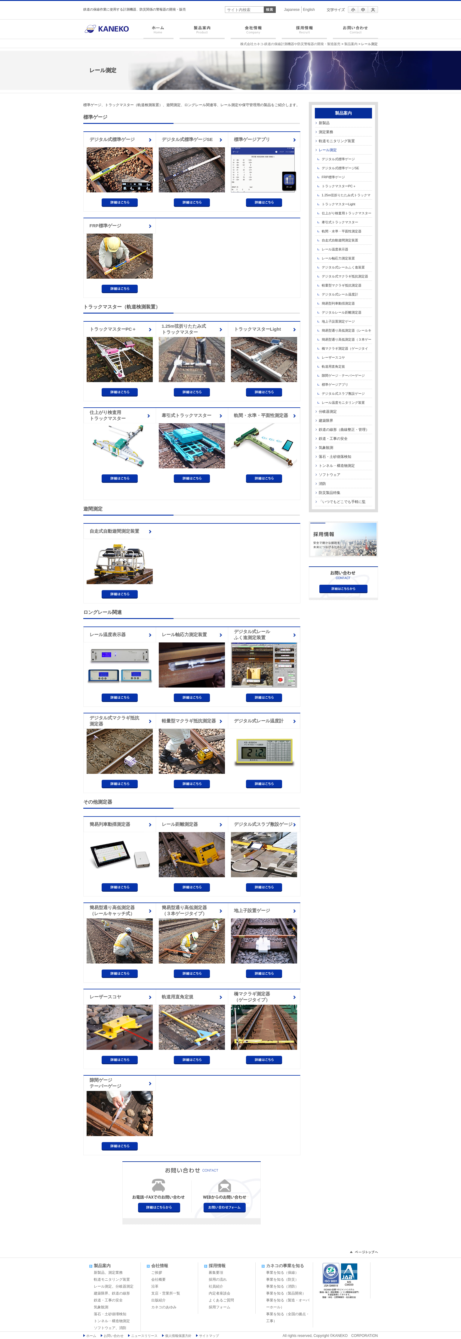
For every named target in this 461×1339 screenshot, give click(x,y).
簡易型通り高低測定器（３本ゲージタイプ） (184, 910)
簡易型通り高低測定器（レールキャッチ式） (112, 910)
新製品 (324, 123)
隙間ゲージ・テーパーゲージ (343, 375)
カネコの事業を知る (285, 1265)
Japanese (292, 10)
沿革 (154, 1286)
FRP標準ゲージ (105, 225)
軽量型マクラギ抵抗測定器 (189, 720)
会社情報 (253, 32)
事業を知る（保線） (282, 1272)
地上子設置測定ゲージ (338, 321)
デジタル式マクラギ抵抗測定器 (114, 720)
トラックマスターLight (257, 329)
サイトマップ (209, 1335)
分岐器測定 (328, 411)
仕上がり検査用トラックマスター (108, 415)
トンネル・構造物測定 (337, 466)
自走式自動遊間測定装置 (114, 531)
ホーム (160, 32)
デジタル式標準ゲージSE (187, 139)
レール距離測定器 (180, 824)
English (309, 10)
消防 (322, 484)
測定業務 (326, 132)
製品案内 (202, 32)
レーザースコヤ (105, 996)
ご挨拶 (156, 1272)
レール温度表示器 (108, 634)
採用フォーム (219, 1307)
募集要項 (216, 1272)
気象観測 (326, 448)
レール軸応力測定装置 (184, 634)
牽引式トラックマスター (186, 415)
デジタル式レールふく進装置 (343, 267)
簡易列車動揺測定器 (110, 824)
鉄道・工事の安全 (333, 439)
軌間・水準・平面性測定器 (261, 415)
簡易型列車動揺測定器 (338, 303)
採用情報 (304, 32)
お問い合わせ (354, 32)
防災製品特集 (329, 493)
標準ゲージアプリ (252, 139)
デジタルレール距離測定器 (341, 312)
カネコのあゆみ (164, 1307)
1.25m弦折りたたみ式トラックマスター (184, 329)
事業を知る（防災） (282, 1279)
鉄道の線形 (121, 1293)
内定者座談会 (219, 1293)
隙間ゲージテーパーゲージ (105, 1083)
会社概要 (158, 1279)
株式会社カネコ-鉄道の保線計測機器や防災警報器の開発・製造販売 (290, 44)
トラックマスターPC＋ (113, 329)
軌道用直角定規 (177, 996)
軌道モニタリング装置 (337, 141)
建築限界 (326, 420)
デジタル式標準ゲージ (112, 139)
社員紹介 (216, 1286)
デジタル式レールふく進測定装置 (252, 634)
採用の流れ (218, 1279)
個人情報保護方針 (178, 1335)
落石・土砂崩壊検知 (110, 1314)
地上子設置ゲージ (252, 910)
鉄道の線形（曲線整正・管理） (344, 429)
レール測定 (328, 150)
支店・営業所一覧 (165, 1293)
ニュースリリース (144, 1335)
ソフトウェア (329, 475)
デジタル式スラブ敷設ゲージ (263, 824)
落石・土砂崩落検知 (335, 457)
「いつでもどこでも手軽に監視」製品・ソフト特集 (340, 503)
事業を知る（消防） (282, 1286)
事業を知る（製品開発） (286, 1293)
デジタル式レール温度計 (259, 720)
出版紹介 (158, 1300)
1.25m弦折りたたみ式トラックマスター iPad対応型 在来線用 (343, 196)
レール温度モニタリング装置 (343, 402)
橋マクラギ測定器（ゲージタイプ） (252, 996)
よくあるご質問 (221, 1300)
